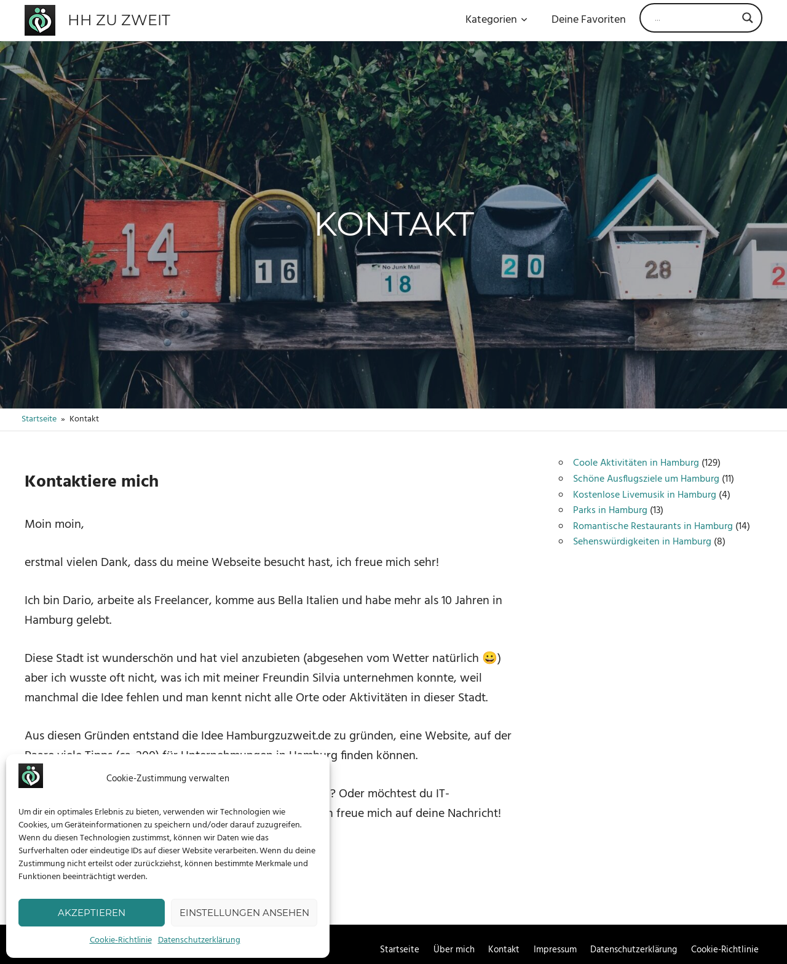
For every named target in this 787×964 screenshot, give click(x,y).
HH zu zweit (119, 20)
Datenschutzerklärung (199, 940)
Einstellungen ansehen (244, 912)
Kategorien (496, 20)
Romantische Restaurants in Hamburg (653, 527)
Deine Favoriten (589, 20)
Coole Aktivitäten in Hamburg (636, 463)
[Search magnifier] (747, 17)
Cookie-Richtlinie (121, 940)
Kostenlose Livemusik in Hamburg (644, 495)
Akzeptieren (91, 912)
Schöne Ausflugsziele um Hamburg (646, 479)
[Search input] (695, 17)
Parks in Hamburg (610, 511)
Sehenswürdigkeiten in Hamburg (642, 542)
